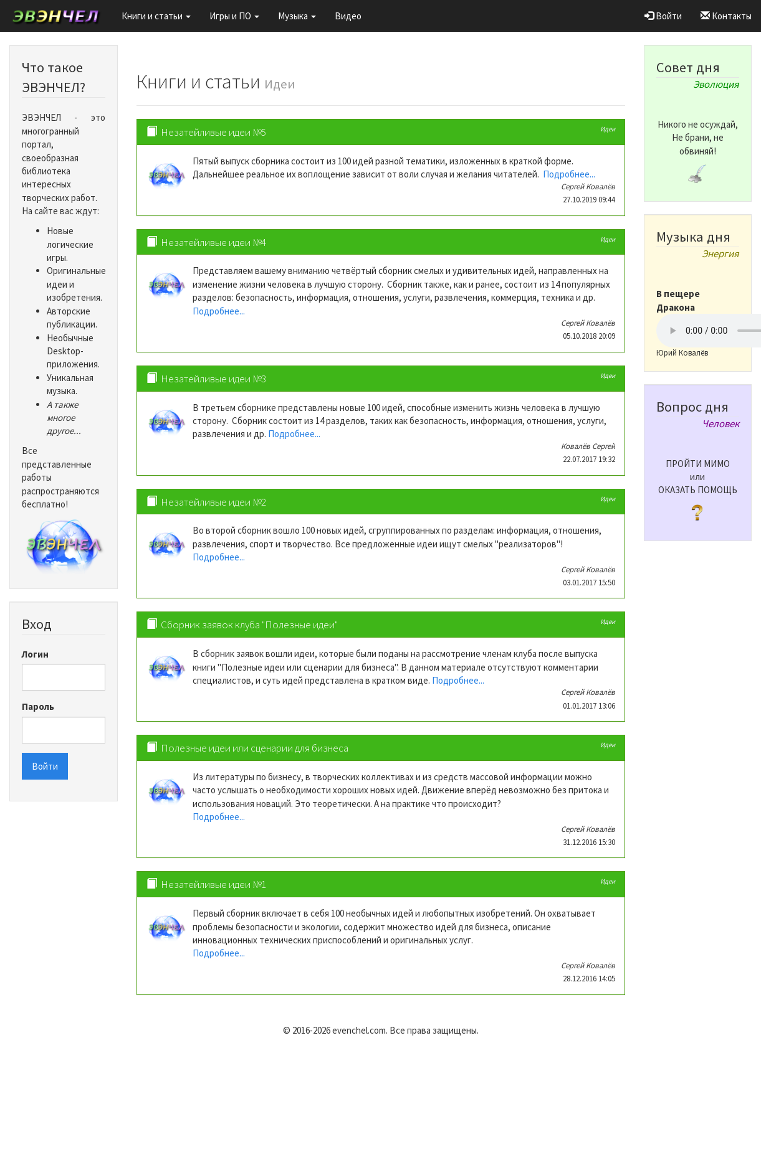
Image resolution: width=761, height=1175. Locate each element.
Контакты (726, 16)
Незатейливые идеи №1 (213, 884)
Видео (348, 16)
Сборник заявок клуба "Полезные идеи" (249, 624)
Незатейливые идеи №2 (213, 502)
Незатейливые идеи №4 (213, 242)
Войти (663, 16)
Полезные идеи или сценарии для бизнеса (254, 748)
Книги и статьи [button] (156, 16)
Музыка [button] (297, 16)
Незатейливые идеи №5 (213, 132)
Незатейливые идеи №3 (213, 378)
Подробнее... (569, 174)
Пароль (38, 706)
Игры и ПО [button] (234, 16)
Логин (35, 654)
